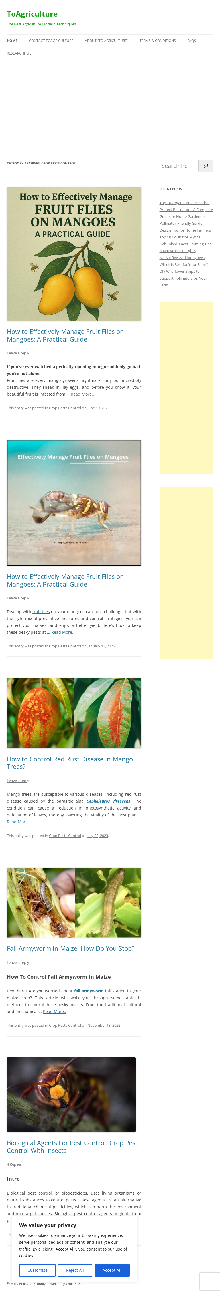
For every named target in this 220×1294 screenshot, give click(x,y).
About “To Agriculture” (106, 40)
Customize (38, 1270)
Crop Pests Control (65, 407)
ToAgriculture (32, 14)
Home (12, 40)
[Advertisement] (110, 110)
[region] (74, 1249)
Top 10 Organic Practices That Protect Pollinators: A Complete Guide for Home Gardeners (186, 209)
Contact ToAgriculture (51, 40)
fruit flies (41, 611)
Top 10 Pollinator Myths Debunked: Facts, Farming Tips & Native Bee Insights (185, 243)
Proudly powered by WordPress (58, 1283)
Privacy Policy (17, 1283)
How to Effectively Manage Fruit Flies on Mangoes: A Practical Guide (65, 335)
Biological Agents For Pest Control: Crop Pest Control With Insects (72, 1146)
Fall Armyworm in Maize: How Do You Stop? (71, 948)
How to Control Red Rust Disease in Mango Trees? (70, 763)
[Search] (205, 166)
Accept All (112, 1270)
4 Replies (14, 1164)
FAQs (191, 40)
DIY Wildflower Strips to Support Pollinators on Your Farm (183, 278)
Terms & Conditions (158, 40)
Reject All (75, 1270)
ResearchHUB (19, 53)
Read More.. (82, 394)
